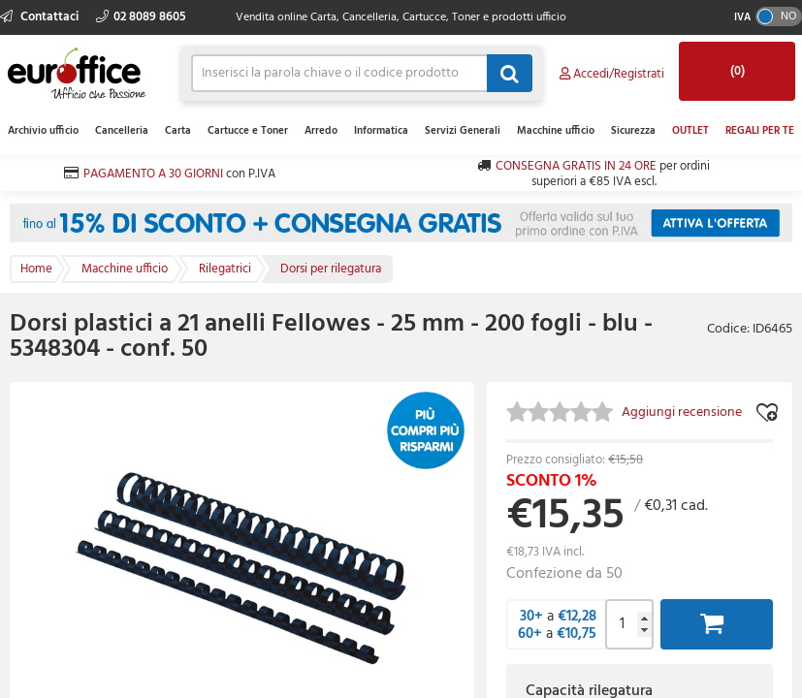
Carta (178, 131)
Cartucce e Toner (248, 131)
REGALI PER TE (759, 131)
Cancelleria (121, 131)
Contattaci (40, 17)
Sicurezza (633, 131)
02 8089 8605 (141, 17)
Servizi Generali (462, 131)
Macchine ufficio (555, 131)
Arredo (321, 131)
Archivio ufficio (43, 131)
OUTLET (690, 131)
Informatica (381, 131)
